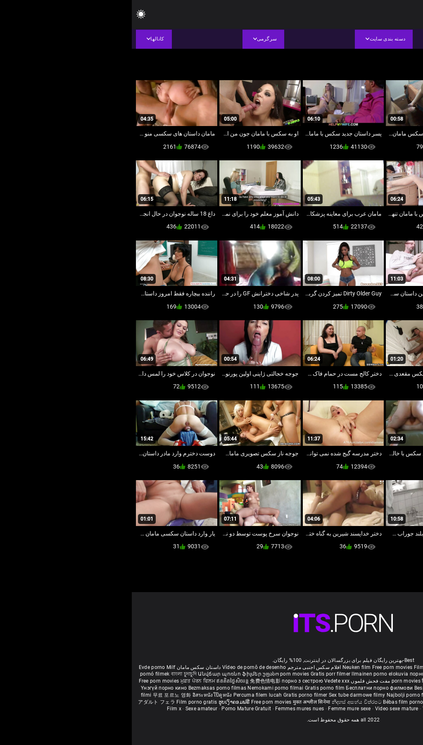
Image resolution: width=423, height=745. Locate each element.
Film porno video (368, 709)
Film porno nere (300, 667)
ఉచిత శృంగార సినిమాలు (349, 681)
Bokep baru (368, 695)
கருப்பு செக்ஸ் (342, 674)
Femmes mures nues (167, 709)
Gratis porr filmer (199, 674)
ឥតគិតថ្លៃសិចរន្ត (101, 681)
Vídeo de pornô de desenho (122, 667)
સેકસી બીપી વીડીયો (380, 674)
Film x (42, 709)
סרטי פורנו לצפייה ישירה (320, 702)
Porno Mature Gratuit (114, 709)
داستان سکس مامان (67, 667)
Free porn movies (261, 667)
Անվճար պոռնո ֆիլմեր (98, 674)
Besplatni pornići (303, 688)
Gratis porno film (193, 688)
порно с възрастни (301, 674)
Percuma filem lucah (127, 695)
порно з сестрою (170, 681)
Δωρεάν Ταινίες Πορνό (382, 702)
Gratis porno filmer (174, 695)
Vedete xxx (205, 681)
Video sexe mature (265, 709)
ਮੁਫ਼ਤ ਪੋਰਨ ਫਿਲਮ (67, 681)
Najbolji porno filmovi (280, 695)
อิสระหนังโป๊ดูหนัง (81, 695)
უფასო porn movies (154, 674)
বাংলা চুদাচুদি (52, 674)
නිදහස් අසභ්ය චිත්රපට (226, 702)
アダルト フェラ (24, 702)
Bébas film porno (271, 702)
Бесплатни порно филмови (248, 688)
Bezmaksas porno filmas (86, 688)
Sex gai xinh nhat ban (345, 667)
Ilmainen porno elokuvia (249, 674)
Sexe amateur (70, 709)
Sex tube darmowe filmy (225, 695)
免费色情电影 (134, 681)
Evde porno (20, 667)
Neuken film (225, 667)
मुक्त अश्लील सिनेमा (180, 702)
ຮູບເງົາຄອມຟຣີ (103, 702)
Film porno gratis (65, 702)
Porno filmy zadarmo (348, 688)
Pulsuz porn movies (331, 695)
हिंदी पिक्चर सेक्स (306, 681)
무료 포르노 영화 (41, 695)
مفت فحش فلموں (238, 681)
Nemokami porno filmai (144, 688)
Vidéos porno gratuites (318, 709)
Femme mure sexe (217, 709)
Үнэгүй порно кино (32, 688)
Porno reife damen (394, 667)
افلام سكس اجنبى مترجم (182, 667)
